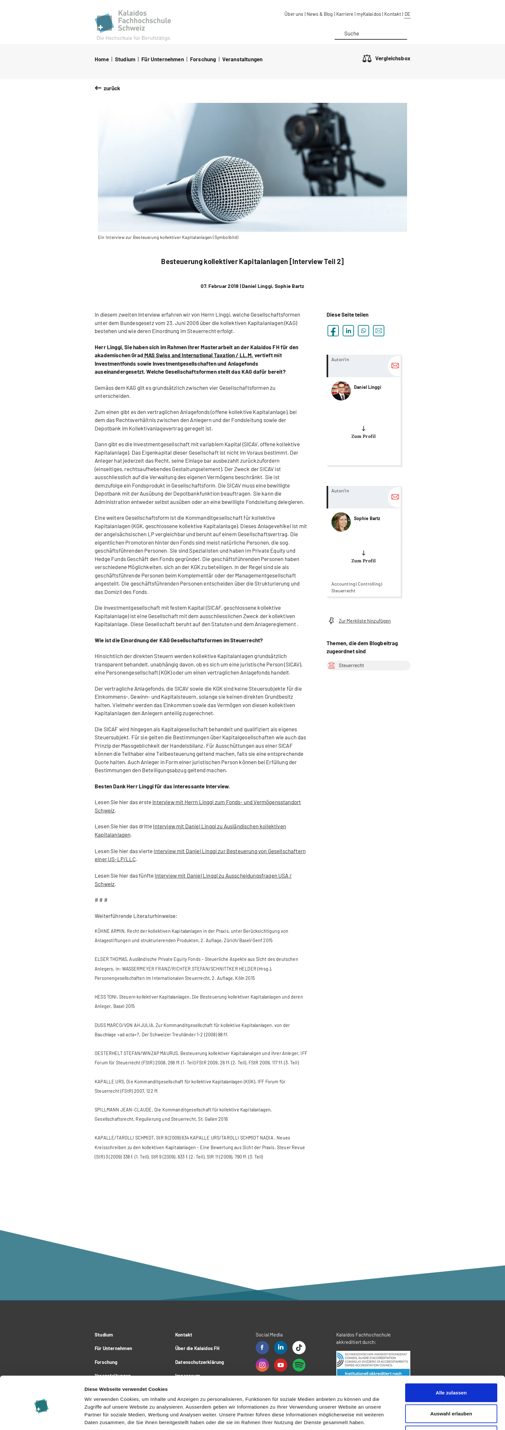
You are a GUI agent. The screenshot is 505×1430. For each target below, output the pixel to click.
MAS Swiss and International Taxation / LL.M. (198, 355)
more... (364, 410)
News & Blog (320, 14)
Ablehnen (451, 1409)
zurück (112, 88)
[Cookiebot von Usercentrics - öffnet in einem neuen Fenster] (42, 1417)
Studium (125, 59)
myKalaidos (369, 14)
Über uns (293, 14)
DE (407, 14)
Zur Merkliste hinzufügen (359, 621)
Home (102, 59)
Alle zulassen (451, 1366)
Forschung (203, 59)
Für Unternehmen (162, 59)
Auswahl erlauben (451, 1388)
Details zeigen (342, 1417)
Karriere (344, 14)
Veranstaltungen (242, 59)
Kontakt (392, 14)
